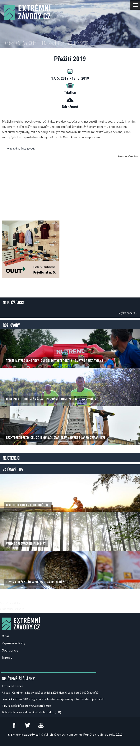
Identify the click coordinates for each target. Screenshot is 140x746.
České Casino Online (10, 603)
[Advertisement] (71, 185)
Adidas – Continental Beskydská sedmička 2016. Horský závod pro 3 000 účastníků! (50, 692)
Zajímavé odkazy (13, 643)
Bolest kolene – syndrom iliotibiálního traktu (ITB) (31, 712)
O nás (5, 636)
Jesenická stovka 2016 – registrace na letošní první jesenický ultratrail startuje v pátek (53, 699)
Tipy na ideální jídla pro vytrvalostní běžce (26, 706)
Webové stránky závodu (21, 148)
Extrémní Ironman (12, 686)
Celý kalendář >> (127, 313)
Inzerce (7, 657)
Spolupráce (10, 650)
